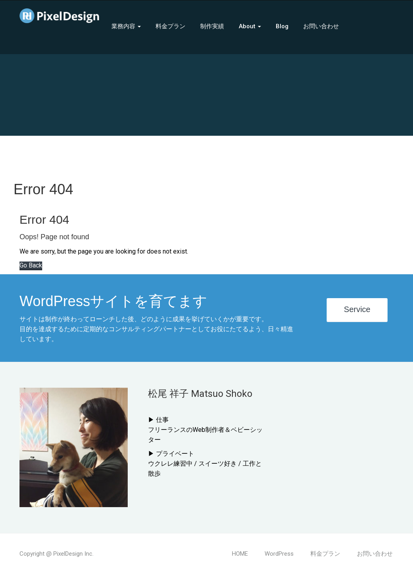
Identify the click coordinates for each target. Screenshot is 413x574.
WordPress (279, 553)
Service (357, 309)
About (250, 26)
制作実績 (212, 26)
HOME (240, 553)
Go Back (30, 265)
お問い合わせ (321, 26)
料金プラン (170, 26)
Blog (282, 26)
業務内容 (126, 26)
